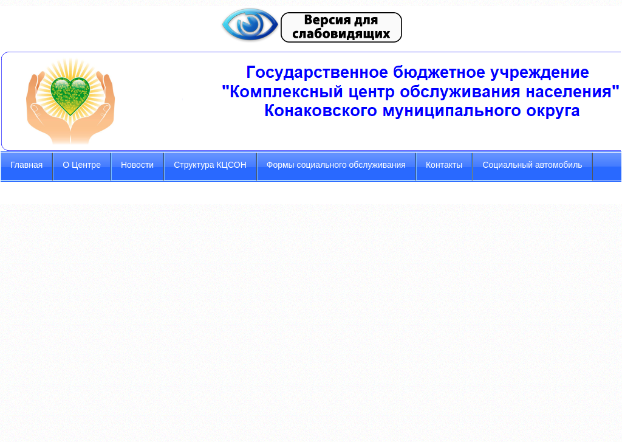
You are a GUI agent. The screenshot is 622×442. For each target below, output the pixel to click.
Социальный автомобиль (532, 165)
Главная (26, 165)
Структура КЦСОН (210, 165)
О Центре (82, 165)
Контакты (444, 165)
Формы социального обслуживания (336, 165)
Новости (137, 165)
